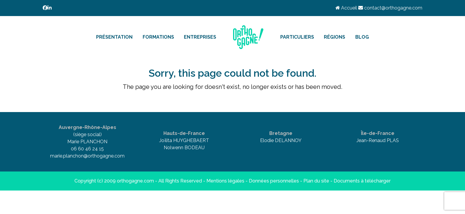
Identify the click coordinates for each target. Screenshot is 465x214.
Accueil (346, 8)
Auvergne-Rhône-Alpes (87, 127)
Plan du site (316, 181)
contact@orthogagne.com (390, 8)
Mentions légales (225, 181)
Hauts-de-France (184, 133)
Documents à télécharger (362, 181)
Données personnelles (274, 181)
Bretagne (280, 133)
